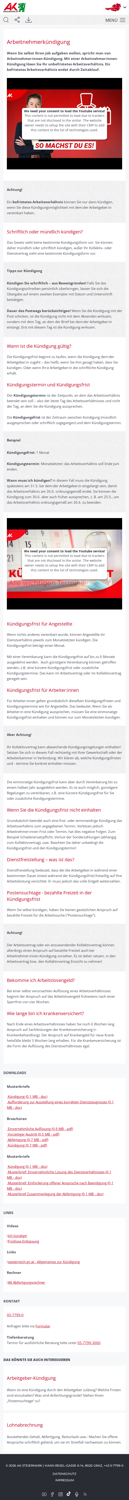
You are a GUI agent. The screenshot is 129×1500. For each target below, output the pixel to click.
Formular (42, 1326)
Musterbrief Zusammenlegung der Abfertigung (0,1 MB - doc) (55, 1194)
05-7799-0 (15, 1315)
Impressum (64, 1480)
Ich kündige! (17, 1235)
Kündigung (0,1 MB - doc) (27, 1096)
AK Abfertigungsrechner (26, 1282)
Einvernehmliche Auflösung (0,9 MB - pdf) (40, 1128)
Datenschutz (64, 1474)
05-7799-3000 (89, 1342)
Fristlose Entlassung (23, 1241)
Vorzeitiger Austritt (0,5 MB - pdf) (33, 1134)
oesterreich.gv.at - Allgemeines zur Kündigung (43, 1261)
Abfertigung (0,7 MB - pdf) (27, 1139)
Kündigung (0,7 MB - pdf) (27, 1145)
